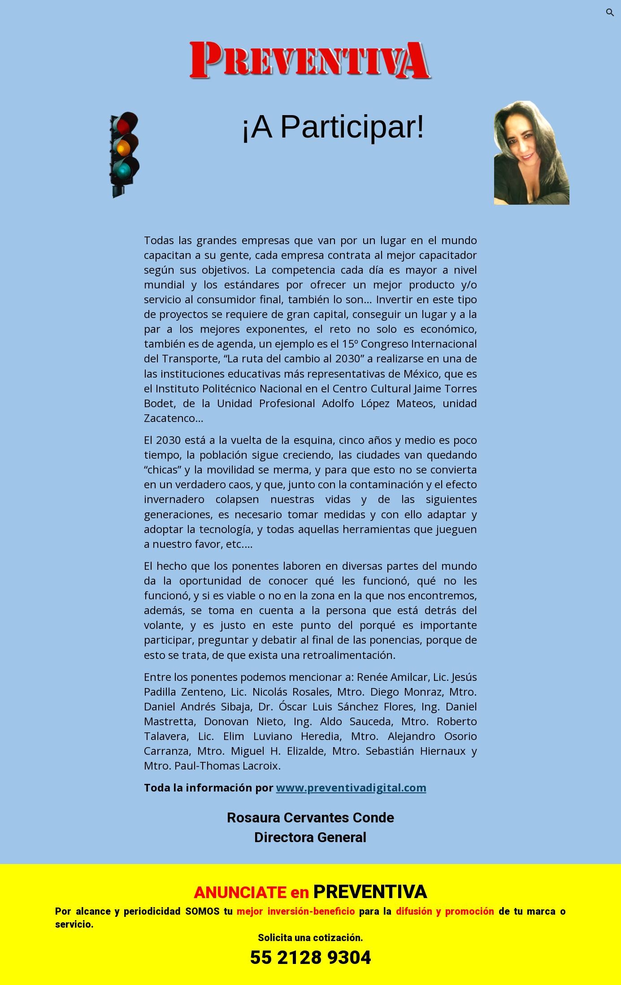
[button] (610, 12)
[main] (332, 126)
